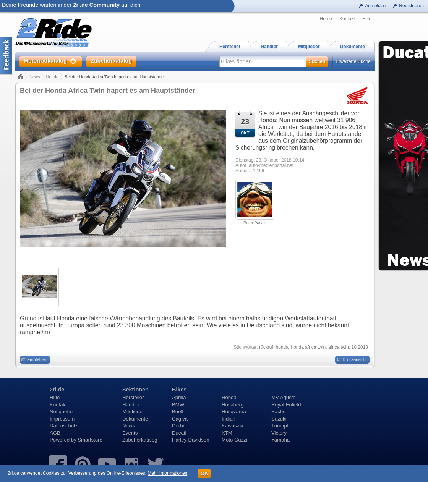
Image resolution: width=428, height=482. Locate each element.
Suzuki (279, 419)
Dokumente (135, 419)
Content (6, 55)
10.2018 (360, 347)
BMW (178, 405)
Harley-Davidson (190, 440)
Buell (177, 411)
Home (326, 18)
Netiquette (61, 411)
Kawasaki (232, 426)
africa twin (338, 347)
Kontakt (347, 18)
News (34, 76)
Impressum (62, 419)
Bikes (179, 390)
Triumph (280, 426)
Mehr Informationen (167, 473)
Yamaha (280, 440)
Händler (131, 405)
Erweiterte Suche (353, 61)
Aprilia (179, 397)
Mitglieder (133, 411)
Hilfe (366, 18)
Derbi (178, 426)
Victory (279, 433)
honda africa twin (308, 347)
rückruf (266, 347)
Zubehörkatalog (139, 440)
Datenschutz (64, 426)
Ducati (179, 433)
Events (130, 433)
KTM (227, 433)
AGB (55, 433)
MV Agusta (283, 397)
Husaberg (232, 405)
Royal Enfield (286, 405)
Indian (228, 419)
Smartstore (90, 440)
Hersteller (133, 397)
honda (282, 347)
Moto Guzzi (234, 440)
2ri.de (57, 390)
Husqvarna (234, 411)
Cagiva (180, 419)
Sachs (278, 411)
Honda (52, 76)
